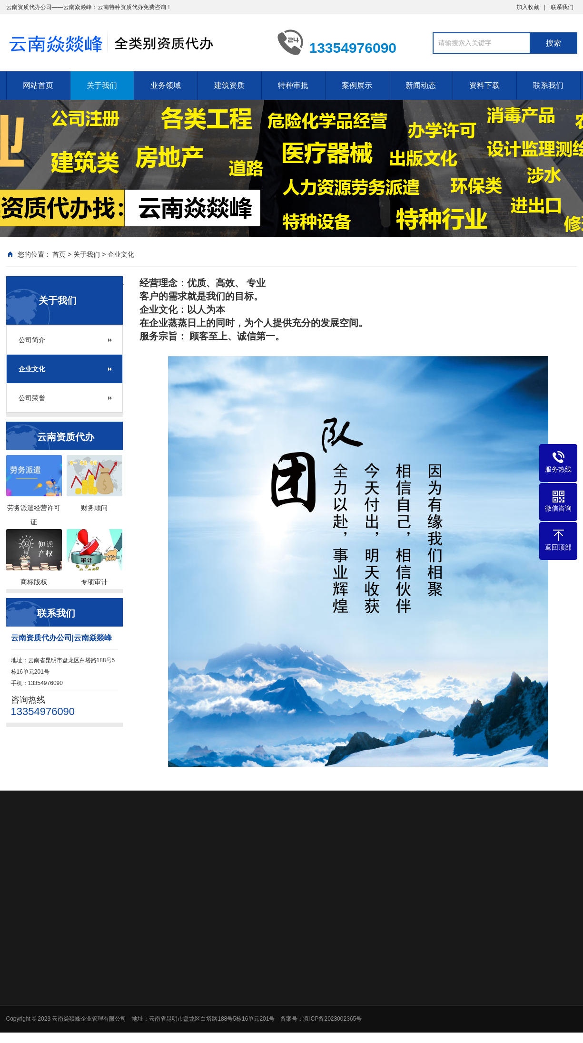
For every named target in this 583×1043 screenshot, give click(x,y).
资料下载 (484, 85)
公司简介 (32, 340)
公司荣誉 (32, 398)
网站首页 (38, 85)
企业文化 (121, 254)
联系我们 (562, 7)
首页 (59, 254)
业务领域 (165, 85)
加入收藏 (527, 7)
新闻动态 (420, 85)
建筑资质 (229, 85)
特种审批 (293, 85)
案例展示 (357, 85)
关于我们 (102, 85)
